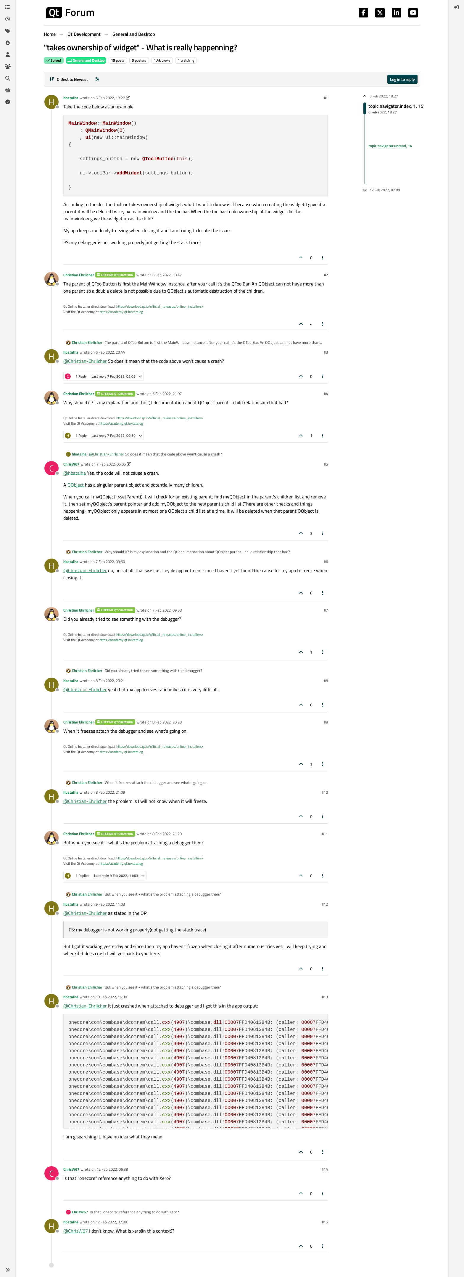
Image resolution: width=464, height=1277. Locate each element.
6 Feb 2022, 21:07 (167, 394)
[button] (7, 1270)
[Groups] (7, 66)
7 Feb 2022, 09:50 (110, 561)
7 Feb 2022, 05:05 (111, 464)
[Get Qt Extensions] (7, 90)
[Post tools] (323, 257)
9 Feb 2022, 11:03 (110, 904)
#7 (326, 610)
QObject (75, 484)
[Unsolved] (7, 102)
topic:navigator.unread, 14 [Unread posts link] (390, 146)
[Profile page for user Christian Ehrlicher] (51, 279)
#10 (325, 792)
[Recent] (7, 19)
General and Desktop (86, 60)
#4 (326, 394)
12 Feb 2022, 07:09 (111, 1222)
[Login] (456, 7)
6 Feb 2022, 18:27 (110, 98)
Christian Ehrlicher (78, 275)
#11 (325, 834)
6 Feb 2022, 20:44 (110, 352)
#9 (326, 722)
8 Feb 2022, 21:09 (110, 792)
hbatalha (70, 98)
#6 (326, 561)
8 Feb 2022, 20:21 (110, 681)
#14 (325, 1169)
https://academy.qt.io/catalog (121, 312)
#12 (325, 904)
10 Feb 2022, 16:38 (111, 997)
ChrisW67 (71, 464)
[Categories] (7, 7)
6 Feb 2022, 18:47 (167, 275)
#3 (326, 352)
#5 (326, 464)
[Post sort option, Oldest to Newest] (68, 79)
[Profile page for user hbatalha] (51, 102)
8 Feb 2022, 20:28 (167, 722)
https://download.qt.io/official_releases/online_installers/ (159, 306)
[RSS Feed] (97, 79)
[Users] (7, 54)
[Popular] (7, 42)
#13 (325, 997)
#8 (326, 681)
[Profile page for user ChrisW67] (51, 468)
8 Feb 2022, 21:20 (167, 834)
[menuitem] (456, 7)
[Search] (7, 78)
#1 (326, 98)
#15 (325, 1222)
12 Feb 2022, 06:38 (112, 1169)
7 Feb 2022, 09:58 (167, 610)
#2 (326, 275)
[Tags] (7, 31)
